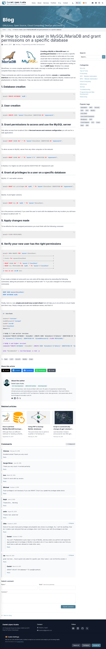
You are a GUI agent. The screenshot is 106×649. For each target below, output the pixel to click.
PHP (91, 119)
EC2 (93, 122)
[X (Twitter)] (102, 2)
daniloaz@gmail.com (45, 630)
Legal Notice (35, 644)
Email (51, 370)
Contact (65, 3)
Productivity (83, 73)
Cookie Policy (59, 644)
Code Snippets (85, 122)
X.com (6, 370)
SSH (82, 110)
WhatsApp (40, 370)
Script (31, 359)
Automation (84, 107)
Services (46, 3)
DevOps (17, 44)
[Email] (92, 2)
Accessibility (71, 644)
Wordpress (84, 119)
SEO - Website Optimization (88, 76)
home (4, 29)
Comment (4, 592)
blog (9, 29)
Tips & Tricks (84, 71)
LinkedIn (16, 370)
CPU (87, 110)
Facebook (28, 370)
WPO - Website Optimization (88, 79)
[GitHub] (99, 2)
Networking (83, 97)
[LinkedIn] (95, 2)
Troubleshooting (85, 89)
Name (3, 584)
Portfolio (53, 3)
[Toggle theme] (73, 3)
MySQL (25, 359)
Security (82, 68)
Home (34, 3)
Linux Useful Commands (87, 116)
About (39, 3)
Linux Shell (84, 113)
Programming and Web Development (33, 44)
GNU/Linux (83, 84)
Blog (59, 3)
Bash (6, 359)
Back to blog (6, 615)
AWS (91, 107)
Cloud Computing (85, 81)
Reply (4, 457)
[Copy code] (74, 94)
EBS (87, 125)
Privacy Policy (47, 644)
